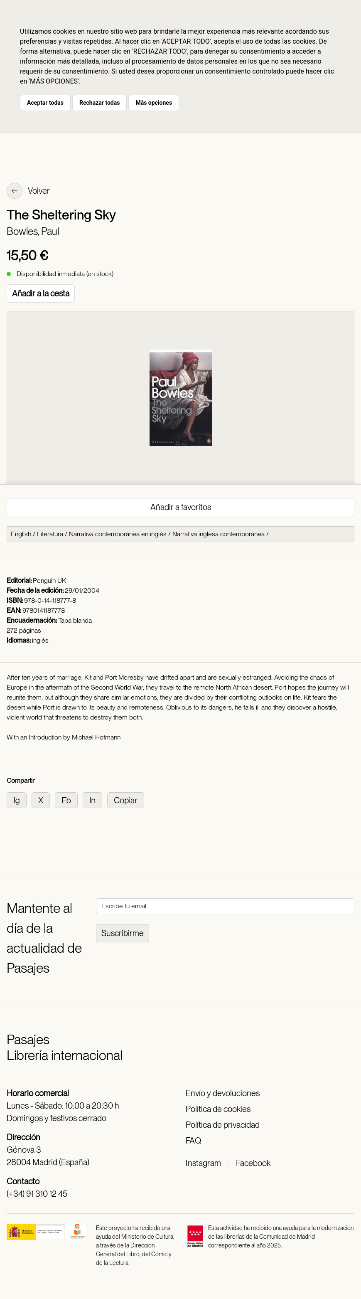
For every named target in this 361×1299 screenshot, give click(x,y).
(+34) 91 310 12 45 (37, 1194)
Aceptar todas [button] (45, 102)
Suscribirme (122, 933)
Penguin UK (49, 580)
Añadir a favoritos (180, 507)
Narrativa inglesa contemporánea (218, 534)
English (21, 534)
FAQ (193, 1141)
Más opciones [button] (153, 102)
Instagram (203, 1163)
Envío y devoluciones (223, 1093)
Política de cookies (218, 1109)
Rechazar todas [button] (99, 102)
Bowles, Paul (33, 231)
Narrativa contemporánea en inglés (118, 534)
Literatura (50, 534)
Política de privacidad (223, 1125)
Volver (28, 191)
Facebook (253, 1163)
